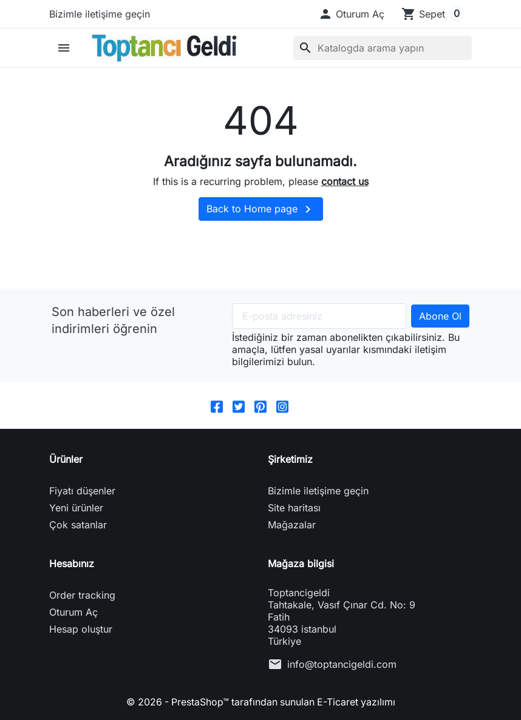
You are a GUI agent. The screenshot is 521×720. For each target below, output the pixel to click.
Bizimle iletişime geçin (99, 14)
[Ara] (382, 48)
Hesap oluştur (80, 629)
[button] (351, 14)
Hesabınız (71, 563)
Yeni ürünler (76, 508)
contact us (345, 181)
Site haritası (294, 508)
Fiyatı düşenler (82, 491)
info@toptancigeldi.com (342, 664)
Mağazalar (292, 525)
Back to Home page (260, 209)
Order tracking (82, 595)
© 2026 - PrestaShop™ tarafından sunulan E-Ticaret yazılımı (260, 702)
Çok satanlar (78, 525)
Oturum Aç (73, 612)
